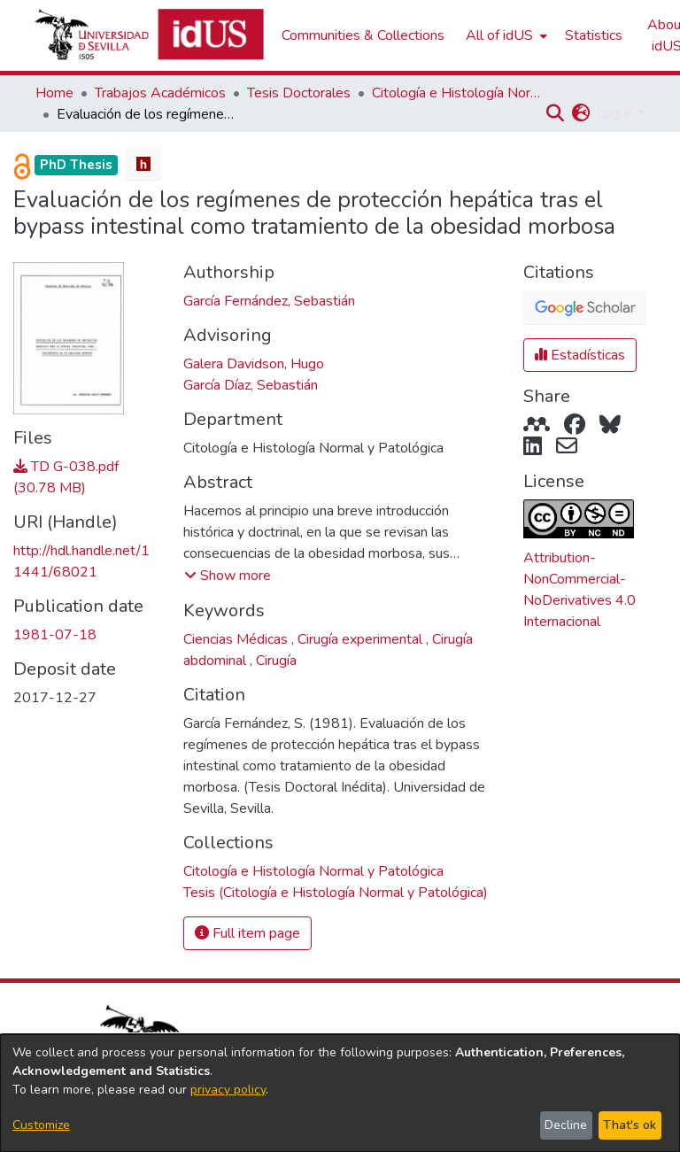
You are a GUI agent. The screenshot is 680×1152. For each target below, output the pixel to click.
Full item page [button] (247, 933)
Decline (566, 1125)
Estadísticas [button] (580, 355)
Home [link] (54, 93)
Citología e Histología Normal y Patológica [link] (460, 93)
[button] (555, 113)
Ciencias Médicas (237, 639)
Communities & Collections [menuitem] (363, 35)
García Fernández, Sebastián (269, 301)
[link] (313, 871)
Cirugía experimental (362, 639)
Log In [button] (617, 113)
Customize (41, 1125)
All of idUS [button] (499, 35)
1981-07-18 (55, 635)
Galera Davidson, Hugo (253, 364)
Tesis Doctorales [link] (299, 93)
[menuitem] (504, 35)
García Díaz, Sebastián (250, 385)
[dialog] (340, 1093)
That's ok (629, 1125)
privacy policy (228, 1089)
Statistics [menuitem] (593, 35)
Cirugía (276, 660)
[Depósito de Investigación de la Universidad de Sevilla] (149, 35)
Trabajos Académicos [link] (160, 93)
